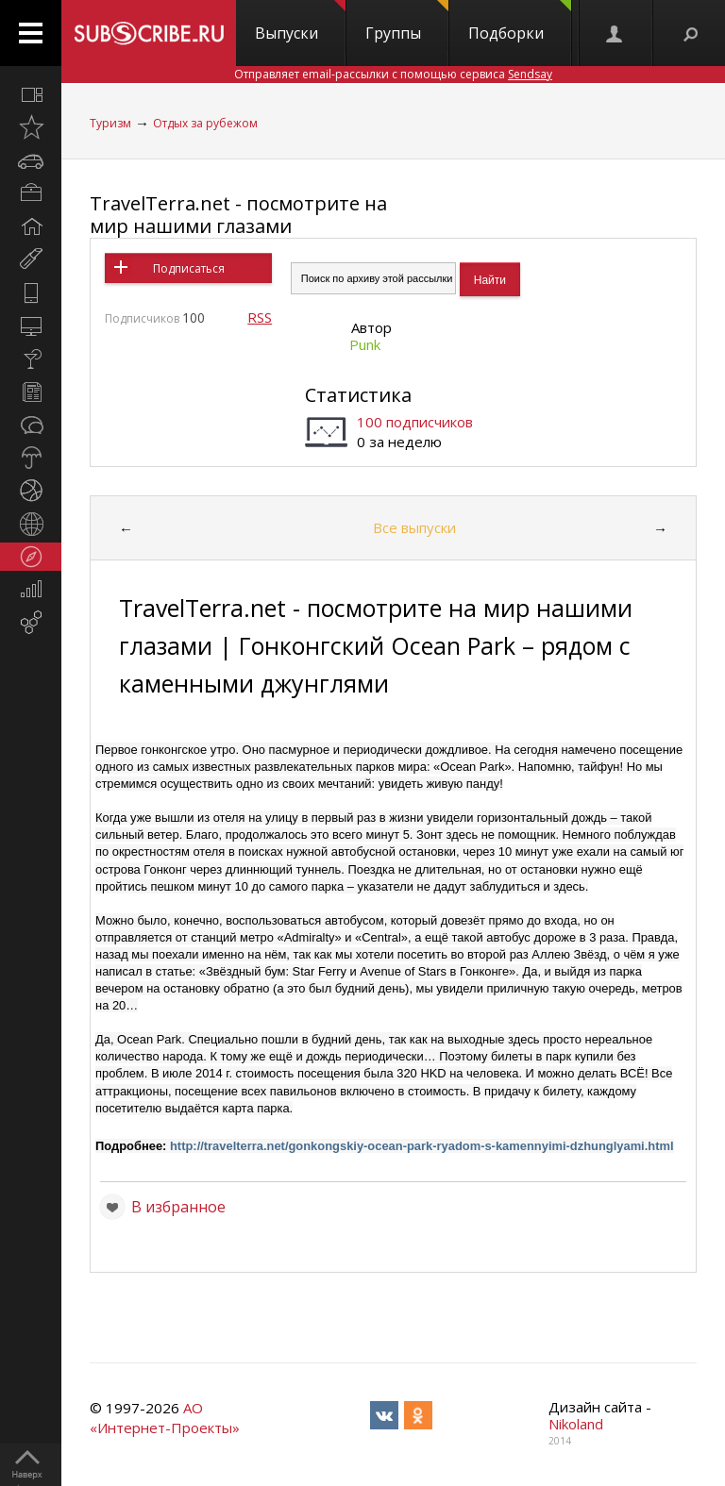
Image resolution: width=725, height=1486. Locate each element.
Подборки (519, 21)
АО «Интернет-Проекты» (165, 1417)
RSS (259, 317)
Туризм (110, 123)
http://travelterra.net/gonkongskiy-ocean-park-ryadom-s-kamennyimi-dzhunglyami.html (422, 1146)
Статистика (358, 395)
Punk (364, 344)
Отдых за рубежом (205, 123)
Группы (406, 21)
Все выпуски (414, 527)
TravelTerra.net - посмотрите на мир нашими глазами (238, 215)
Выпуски (300, 21)
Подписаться (189, 268)
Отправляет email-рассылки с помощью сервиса (393, 74)
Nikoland (575, 1423)
